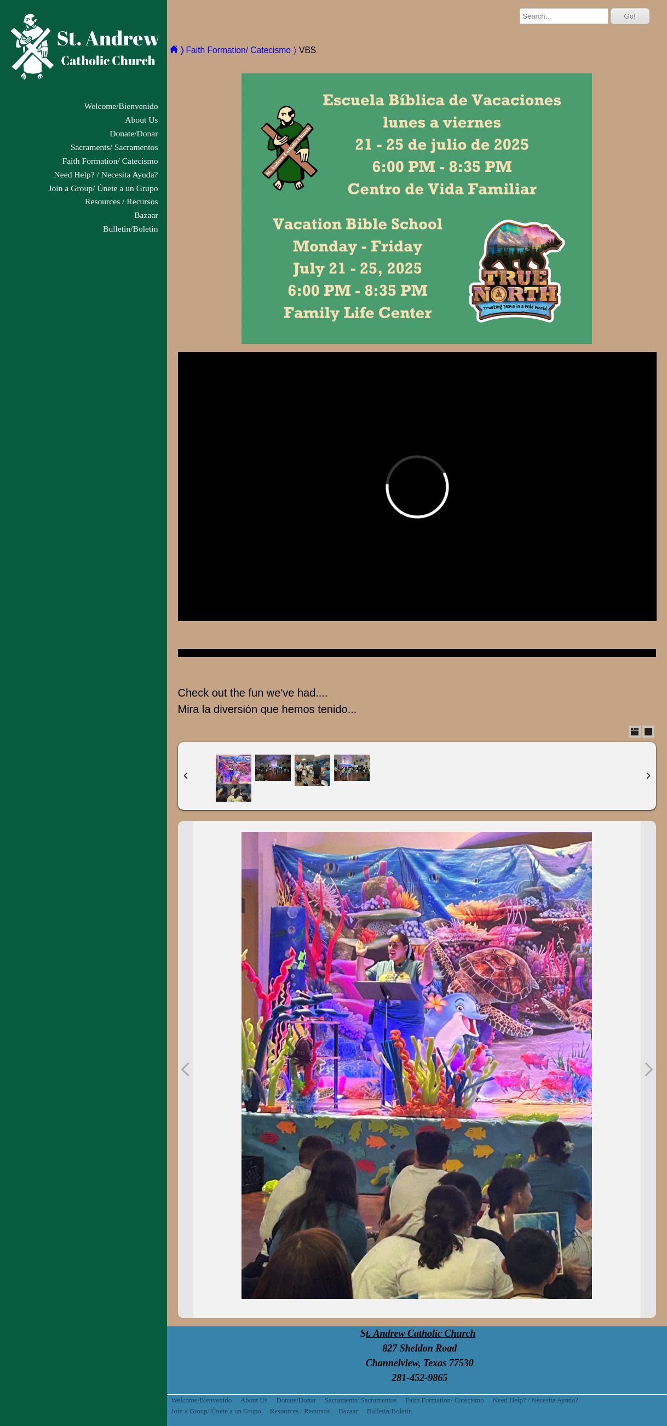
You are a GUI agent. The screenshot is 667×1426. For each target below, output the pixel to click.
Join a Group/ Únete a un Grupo (103, 188)
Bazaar (146, 215)
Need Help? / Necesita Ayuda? (106, 174)
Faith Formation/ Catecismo (110, 160)
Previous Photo (185, 1069)
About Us (141, 119)
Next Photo (648, 1069)
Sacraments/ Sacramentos (114, 147)
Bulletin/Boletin (130, 228)
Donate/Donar (134, 133)
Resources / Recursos (121, 201)
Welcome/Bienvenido (121, 106)
